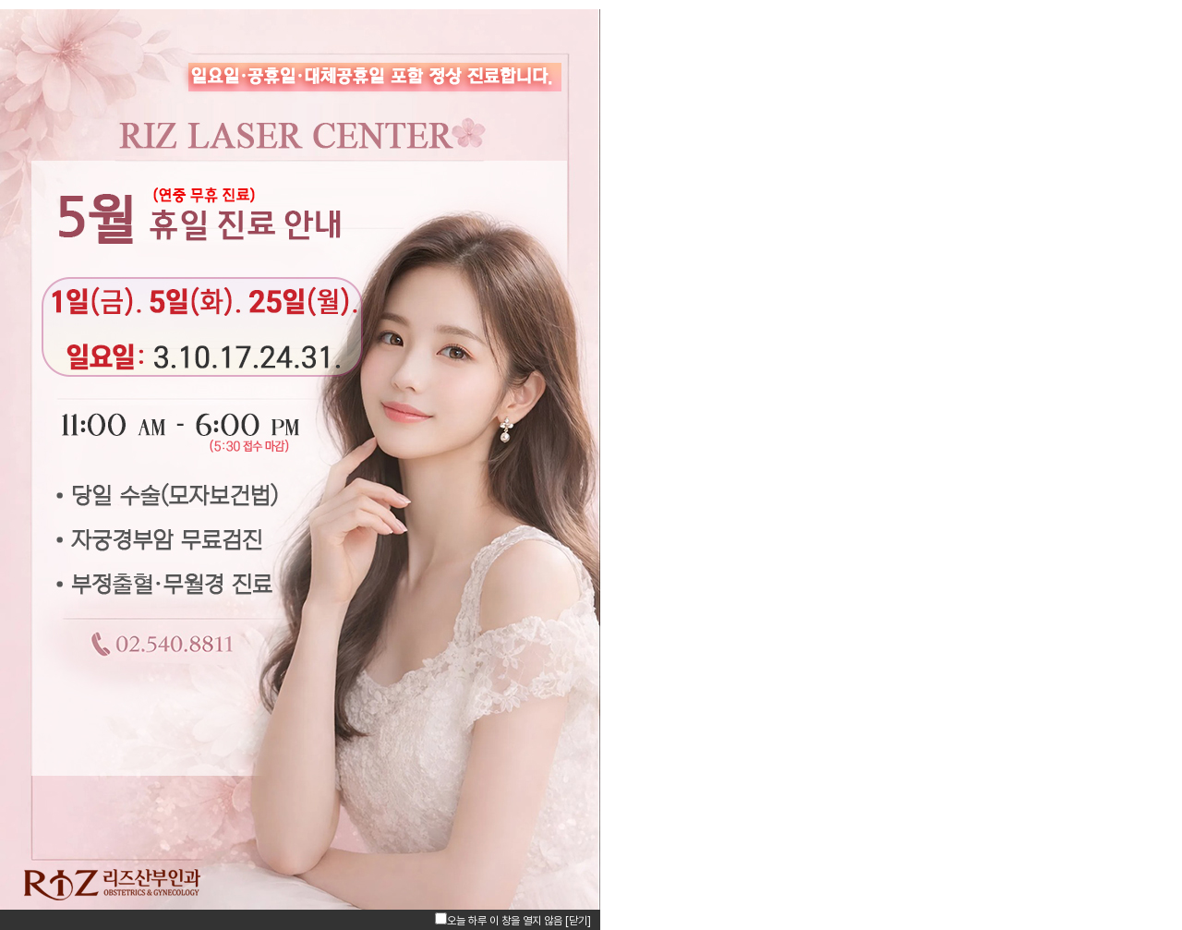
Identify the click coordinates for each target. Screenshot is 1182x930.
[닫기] (578, 920)
